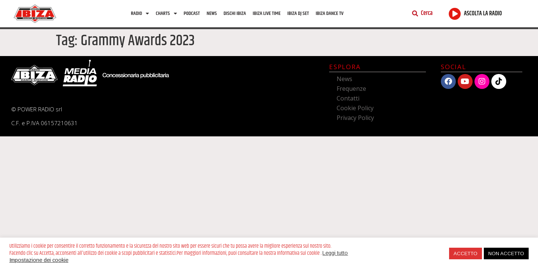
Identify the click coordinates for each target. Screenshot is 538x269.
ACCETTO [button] (465, 253)
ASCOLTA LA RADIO (483, 13)
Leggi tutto (335, 253)
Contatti (348, 98)
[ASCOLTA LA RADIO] (455, 13)
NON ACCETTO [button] (506, 253)
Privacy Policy (355, 118)
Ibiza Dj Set (298, 13)
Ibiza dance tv (330, 13)
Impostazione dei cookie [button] (38, 260)
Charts (166, 13)
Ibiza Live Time (267, 13)
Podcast (192, 13)
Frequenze (351, 88)
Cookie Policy (355, 108)
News (212, 13)
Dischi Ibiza (234, 13)
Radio (140, 13)
